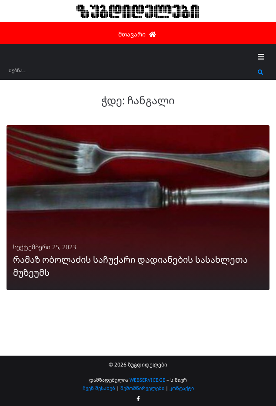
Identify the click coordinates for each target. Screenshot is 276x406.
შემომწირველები (142, 388)
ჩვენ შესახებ (99, 388)
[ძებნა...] (131, 73)
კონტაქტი (182, 388)
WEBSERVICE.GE (147, 379)
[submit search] (260, 72)
